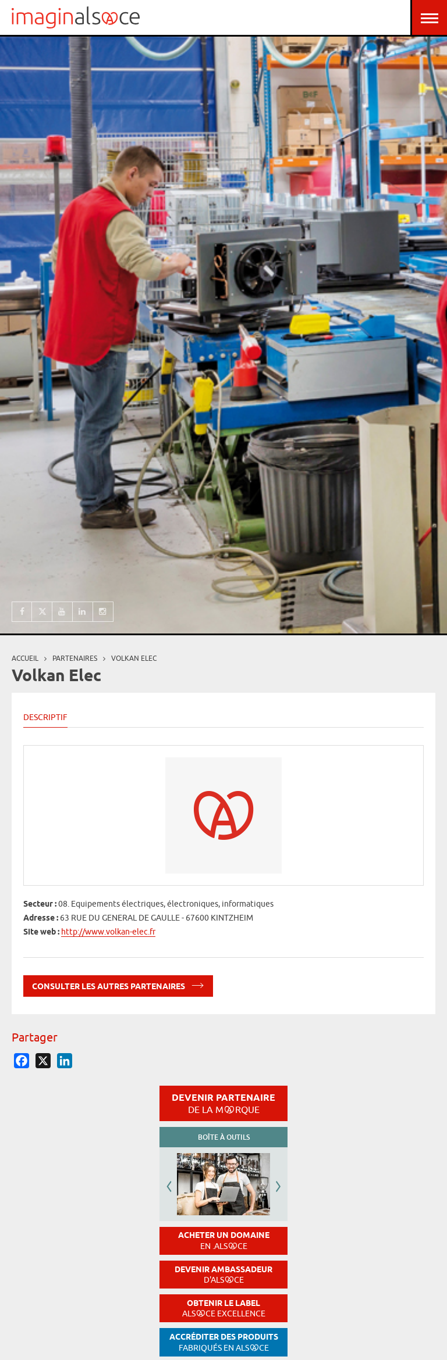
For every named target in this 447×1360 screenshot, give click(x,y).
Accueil (25, 658)
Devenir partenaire (223, 1103)
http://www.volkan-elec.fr (108, 931)
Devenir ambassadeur (223, 1275)
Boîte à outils (224, 1137)
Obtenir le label (223, 1308)
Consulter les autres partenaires (118, 984)
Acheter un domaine (223, 1240)
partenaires (74, 658)
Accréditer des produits (223, 1342)
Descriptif (45, 717)
